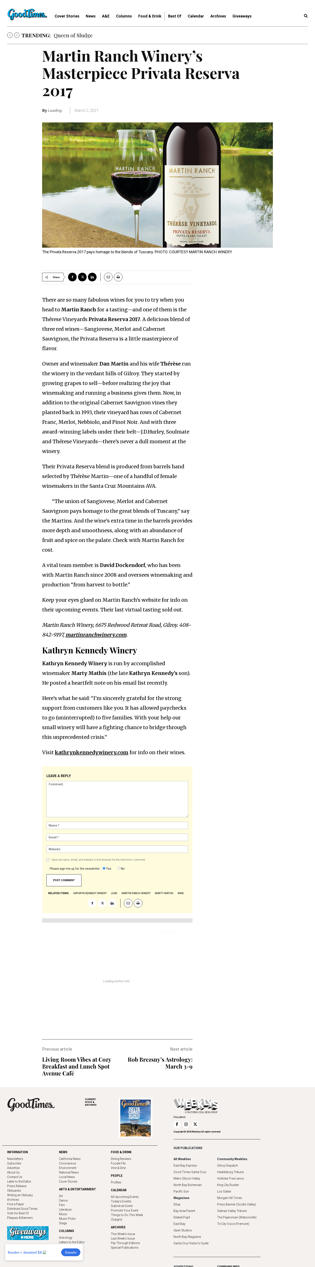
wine (181, 893)
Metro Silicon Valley (186, 1178)
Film (62, 1205)
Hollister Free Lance (230, 1178)
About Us (13, 1172)
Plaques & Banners (20, 1217)
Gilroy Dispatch (227, 1165)
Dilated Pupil (181, 1217)
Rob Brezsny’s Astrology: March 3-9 (160, 1063)
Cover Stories (68, 1181)
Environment (67, 1168)
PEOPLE (116, 1175)
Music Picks (67, 1218)
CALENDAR (119, 1190)
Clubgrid (116, 1219)
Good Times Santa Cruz (189, 1172)
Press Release (16, 1186)
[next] (16, 35)
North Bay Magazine (187, 1236)
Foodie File (118, 1163)
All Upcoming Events (125, 1197)
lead (114, 893)
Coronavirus (67, 1163)
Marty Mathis (164, 893)
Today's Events (121, 1201)
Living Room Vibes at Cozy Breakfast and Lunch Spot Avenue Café (76, 1066)
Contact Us (14, 1177)
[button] (306, 16)
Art (61, 1196)
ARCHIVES (102, 1102)
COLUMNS (66, 1231)
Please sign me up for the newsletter (75, 868)
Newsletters (15, 1159)
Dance (63, 1200)
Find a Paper (15, 1204)
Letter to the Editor (19, 1181)
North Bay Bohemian (187, 1185)
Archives (13, 1199)
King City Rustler (228, 1185)
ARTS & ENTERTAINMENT (77, 1189)
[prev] (10, 35)
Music (63, 1214)
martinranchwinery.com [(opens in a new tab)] (95, 635)
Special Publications (124, 1247)
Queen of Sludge (73, 35)
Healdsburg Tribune (230, 1172)
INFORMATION (17, 1152)
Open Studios (182, 1230)
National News (69, 1172)
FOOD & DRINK (121, 1152)
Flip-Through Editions (125, 1243)
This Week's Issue (123, 1234)
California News (70, 1159)
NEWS (63, 1152)
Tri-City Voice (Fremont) (233, 1224)
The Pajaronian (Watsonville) (236, 1217)
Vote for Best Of (18, 1213)
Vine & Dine (118, 1168)
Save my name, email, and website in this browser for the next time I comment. (99, 859)
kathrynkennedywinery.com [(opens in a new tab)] (91, 752)
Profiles (116, 1182)
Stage (63, 1223)
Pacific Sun (181, 1191)
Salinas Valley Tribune (232, 1211)
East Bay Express (185, 1165)
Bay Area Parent (184, 1211)
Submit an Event (122, 1206)
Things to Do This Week (127, 1215)
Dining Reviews (121, 1159)
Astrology (65, 1237)
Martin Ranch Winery (136, 893)
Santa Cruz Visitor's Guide (190, 1243)
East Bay (179, 1224)
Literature (65, 1209)
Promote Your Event (124, 1210)
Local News (67, 1177)
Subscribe (14, 1163)
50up (176, 1204)
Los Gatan (224, 1191)
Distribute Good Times (22, 1208)
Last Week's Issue (123, 1238)
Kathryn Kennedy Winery (90, 893)
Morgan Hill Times (229, 1198)
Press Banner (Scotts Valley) (236, 1204)
